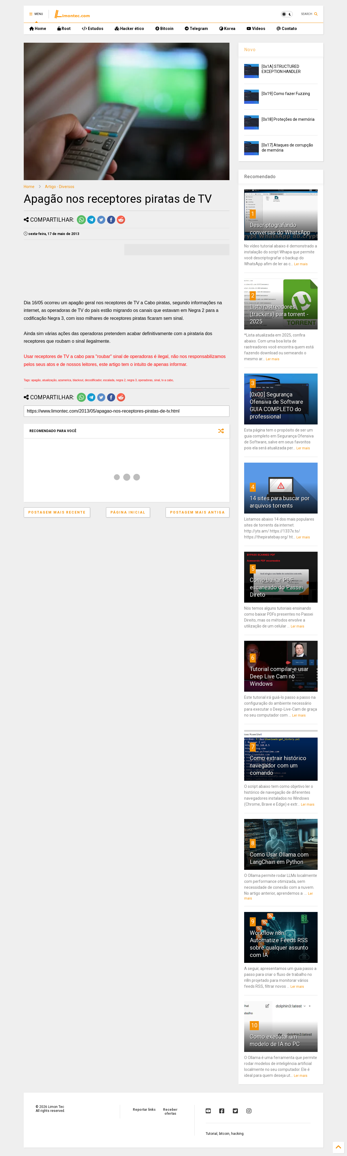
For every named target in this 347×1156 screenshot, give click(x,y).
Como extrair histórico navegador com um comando (278, 765)
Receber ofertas (170, 1112)
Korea (227, 28)
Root (64, 28)
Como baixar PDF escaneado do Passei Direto (276, 587)
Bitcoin (164, 28)
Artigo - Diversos (59, 186)
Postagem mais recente (57, 512)
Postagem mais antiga (197, 512)
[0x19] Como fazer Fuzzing (286, 93)
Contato (287, 28)
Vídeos (256, 28)
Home (37, 28)
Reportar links (144, 1110)
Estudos (92, 28)
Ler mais (301, 264)
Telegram (196, 28)
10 (254, 1025)
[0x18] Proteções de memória (288, 119)
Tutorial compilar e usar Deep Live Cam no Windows (279, 676)
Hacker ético (129, 28)
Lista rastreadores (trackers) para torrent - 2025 (279, 314)
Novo (250, 49)
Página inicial (128, 512)
